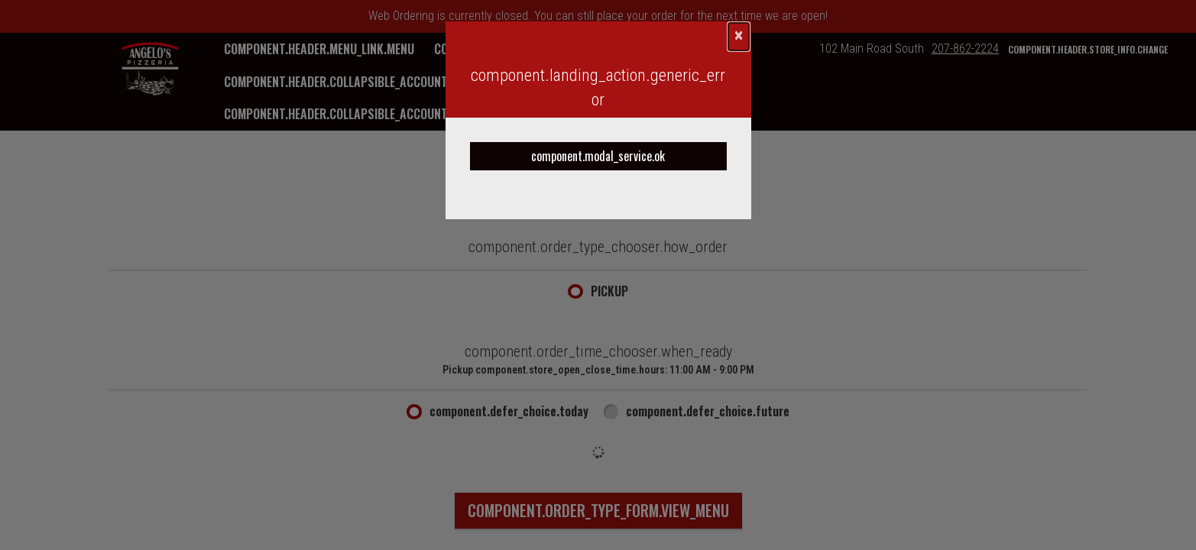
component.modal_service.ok (598, 156)
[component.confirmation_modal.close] (738, 36)
